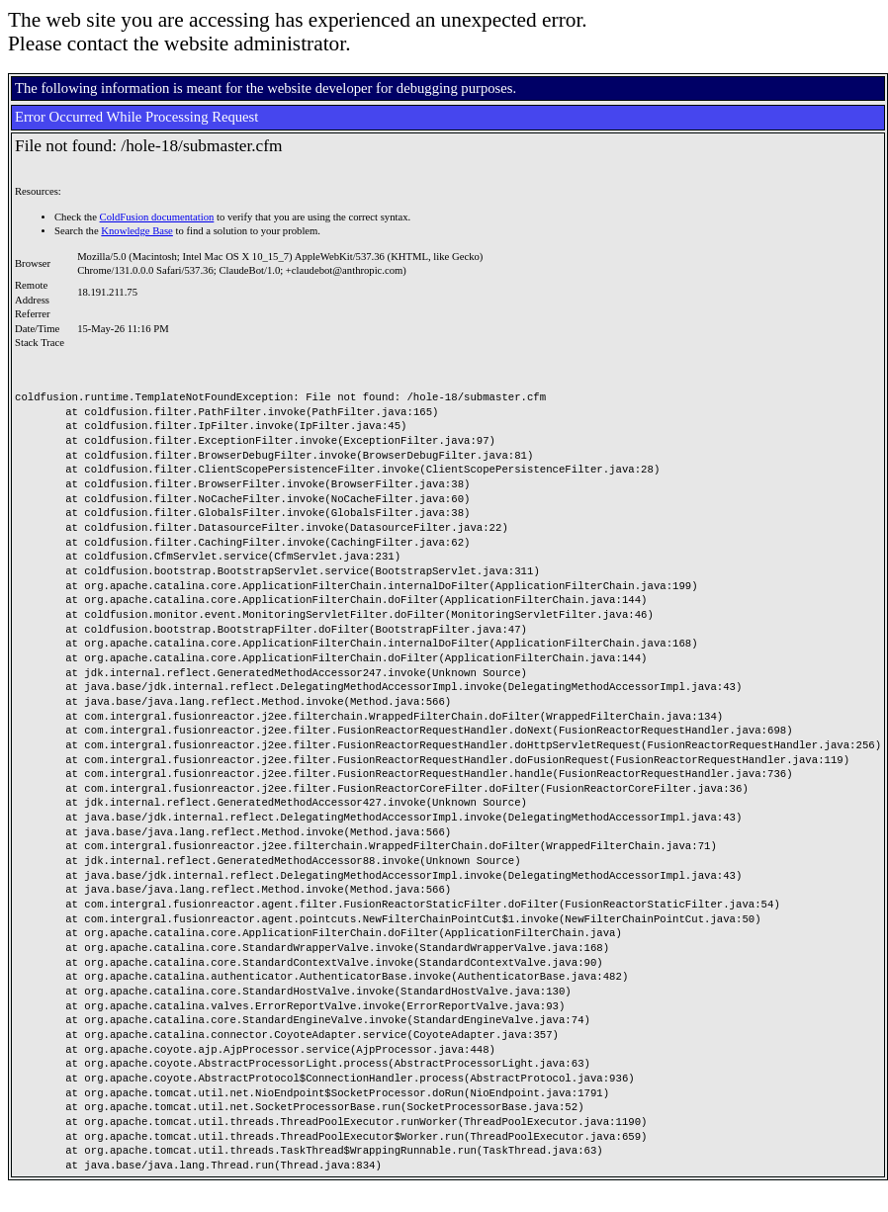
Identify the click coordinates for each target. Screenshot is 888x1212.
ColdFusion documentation (157, 217)
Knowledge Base (137, 230)
